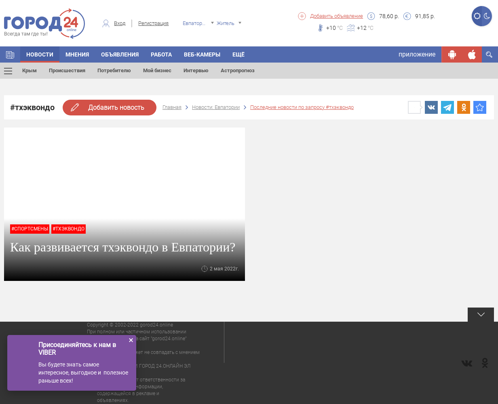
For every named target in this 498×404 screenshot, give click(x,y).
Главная (171, 107)
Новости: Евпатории (216, 107)
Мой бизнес (157, 70)
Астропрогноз (238, 70)
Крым (29, 70)
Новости (39, 54)
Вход (119, 23)
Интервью (196, 70)
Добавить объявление (336, 16)
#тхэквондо (68, 229)
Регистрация (153, 23)
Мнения (77, 54)
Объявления (120, 54)
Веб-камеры (202, 54)
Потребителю (114, 70)
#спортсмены (29, 229)
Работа (161, 54)
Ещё (238, 54)
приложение (417, 54)
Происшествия (67, 70)
